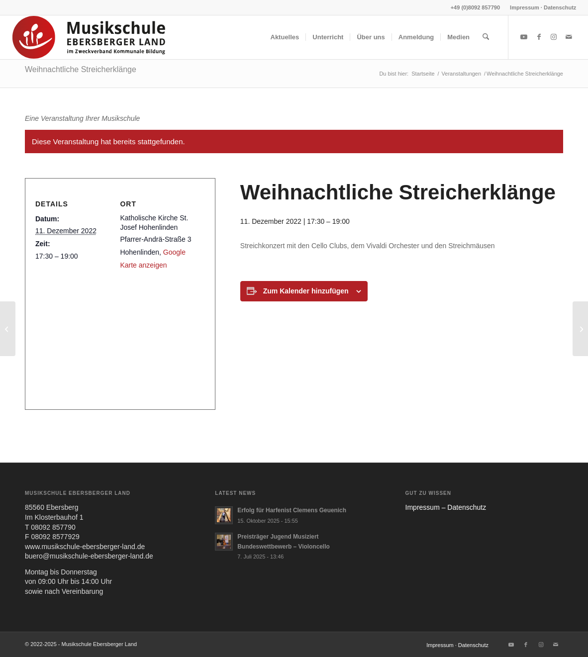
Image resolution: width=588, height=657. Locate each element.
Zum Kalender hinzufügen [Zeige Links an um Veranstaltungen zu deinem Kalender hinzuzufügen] (306, 291)
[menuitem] (540, 7)
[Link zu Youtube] (523, 36)
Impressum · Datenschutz (543, 7)
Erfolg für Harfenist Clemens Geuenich (291, 510)
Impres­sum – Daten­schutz (446, 507)
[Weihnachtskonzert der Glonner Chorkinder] (580, 328)
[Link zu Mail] (568, 36)
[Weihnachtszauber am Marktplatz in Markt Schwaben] (7, 328)
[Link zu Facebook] (538, 36)
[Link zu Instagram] (553, 36)
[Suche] (485, 37)
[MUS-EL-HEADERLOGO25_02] (89, 37)
